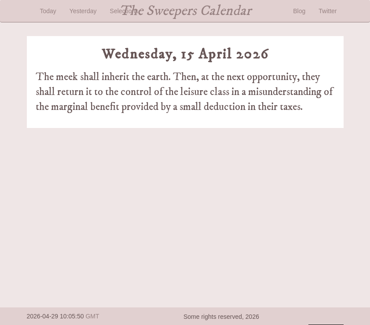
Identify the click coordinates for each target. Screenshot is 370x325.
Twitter (328, 11)
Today (48, 11)
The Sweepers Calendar (185, 11)
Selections (124, 11)
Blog (299, 11)
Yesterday (83, 11)
